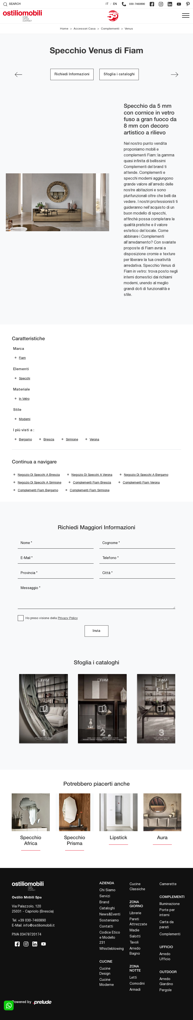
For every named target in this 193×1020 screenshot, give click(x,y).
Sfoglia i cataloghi (119, 74)
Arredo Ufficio (164, 956)
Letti (133, 977)
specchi (24, 378)
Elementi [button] (21, 369)
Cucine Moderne (106, 982)
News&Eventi (109, 914)
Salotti (135, 936)
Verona (94, 439)
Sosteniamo (109, 920)
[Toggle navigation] (185, 15)
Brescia (49, 439)
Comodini (137, 983)
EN (115, 4)
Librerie (135, 913)
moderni (24, 419)
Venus (129, 28)
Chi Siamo (107, 890)
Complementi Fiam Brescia (92, 482)
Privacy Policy (68, 618)
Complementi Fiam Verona (141, 482)
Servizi (104, 896)
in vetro (24, 398)
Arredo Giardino (166, 981)
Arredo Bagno (135, 950)
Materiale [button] (21, 389)
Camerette (167, 884)
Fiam (22, 358)
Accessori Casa (85, 28)
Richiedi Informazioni (71, 74)
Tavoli (134, 942)
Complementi (110, 28)
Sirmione (72, 439)
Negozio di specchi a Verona (91, 474)
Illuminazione (169, 904)
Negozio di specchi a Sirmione (39, 482)
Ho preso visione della (52, 618)
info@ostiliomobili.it (39, 925)
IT (107, 4)
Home (64, 28)
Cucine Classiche (137, 886)
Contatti (106, 926)
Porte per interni (167, 912)
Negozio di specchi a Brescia (39, 474)
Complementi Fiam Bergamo (38, 490)
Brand (104, 902)
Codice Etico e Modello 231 (109, 937)
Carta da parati (166, 924)
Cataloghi (107, 908)
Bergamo (25, 439)
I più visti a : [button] (23, 430)
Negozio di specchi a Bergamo (146, 474)
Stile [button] (17, 410)
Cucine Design (104, 970)
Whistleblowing (110, 949)
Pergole (165, 990)
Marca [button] (18, 349)
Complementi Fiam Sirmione (89, 490)
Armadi (135, 989)
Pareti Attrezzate (138, 921)
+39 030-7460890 (32, 920)
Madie (134, 930)
